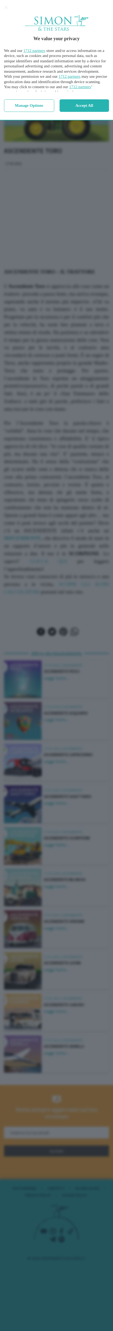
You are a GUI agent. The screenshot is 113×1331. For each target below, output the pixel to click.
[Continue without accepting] (6, 7)
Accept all (84, 105)
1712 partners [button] (34, 50)
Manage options (29, 105)
